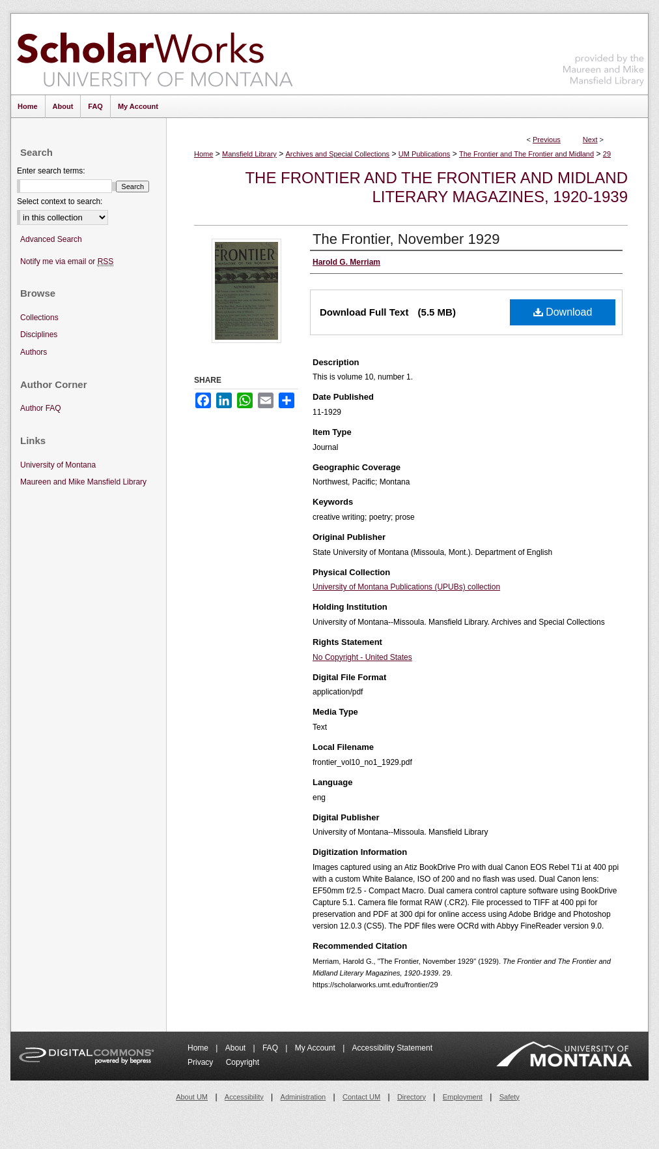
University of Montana (58, 465)
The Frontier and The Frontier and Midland (526, 154)
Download (563, 312)
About (236, 1047)
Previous (547, 139)
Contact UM (361, 1097)
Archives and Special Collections (338, 154)
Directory (411, 1097)
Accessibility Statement (392, 1047)
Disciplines (38, 334)
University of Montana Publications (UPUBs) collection (406, 586)
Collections (39, 317)
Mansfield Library (249, 154)
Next (590, 139)
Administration (303, 1097)
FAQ (271, 1047)
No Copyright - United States (362, 657)
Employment (463, 1097)
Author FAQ (40, 408)
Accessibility (244, 1097)
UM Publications (424, 154)
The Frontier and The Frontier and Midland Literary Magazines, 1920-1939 (436, 187)
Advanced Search (51, 239)
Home (203, 154)
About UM (192, 1097)
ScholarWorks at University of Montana (154, 54)
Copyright (242, 1062)
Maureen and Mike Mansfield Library (603, 52)
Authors (33, 352)
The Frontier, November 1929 (406, 239)
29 (607, 154)
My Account (316, 1047)
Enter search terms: (51, 170)
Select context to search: (59, 201)
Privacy (202, 1062)
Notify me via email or (66, 262)
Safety (509, 1097)
